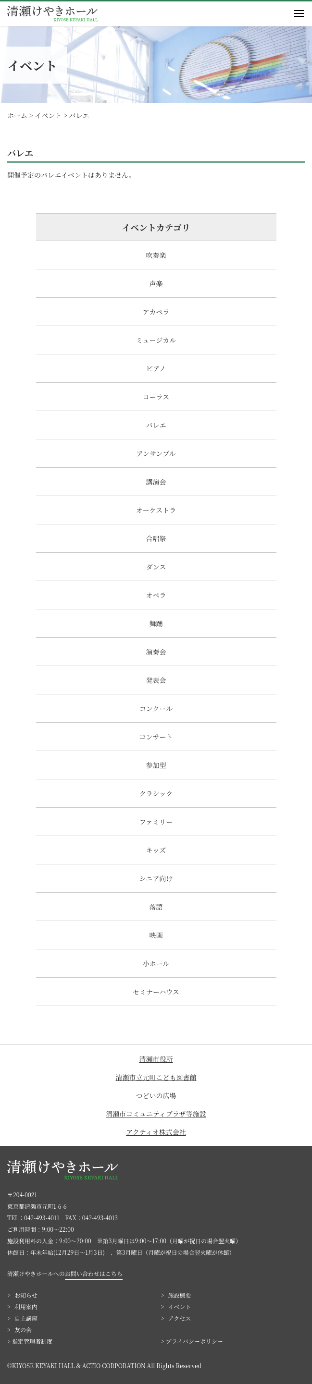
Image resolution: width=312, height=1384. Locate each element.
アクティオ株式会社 (156, 1132)
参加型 (156, 765)
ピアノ (156, 368)
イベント (179, 1306)
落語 (156, 906)
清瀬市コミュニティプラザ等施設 (156, 1113)
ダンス (156, 566)
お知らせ (25, 1295)
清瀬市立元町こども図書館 (156, 1077)
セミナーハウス (156, 991)
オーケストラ (156, 510)
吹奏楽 (156, 255)
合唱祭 (156, 538)
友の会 (23, 1329)
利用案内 (25, 1306)
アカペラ (156, 311)
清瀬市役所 (156, 1059)
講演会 (156, 481)
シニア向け (156, 878)
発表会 (156, 680)
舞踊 (156, 623)
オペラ (156, 595)
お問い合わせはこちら (94, 1273)
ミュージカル (156, 340)
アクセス (179, 1318)
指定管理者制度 (32, 1341)
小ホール (156, 963)
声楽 (156, 283)
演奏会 (156, 651)
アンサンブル (155, 453)
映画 (156, 935)
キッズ (156, 850)
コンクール (156, 708)
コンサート (156, 736)
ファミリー (156, 821)
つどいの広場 (156, 1095)
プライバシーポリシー (194, 1341)
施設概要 (179, 1295)
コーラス (156, 396)
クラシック (156, 793)
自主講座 (25, 1318)
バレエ (156, 425)
